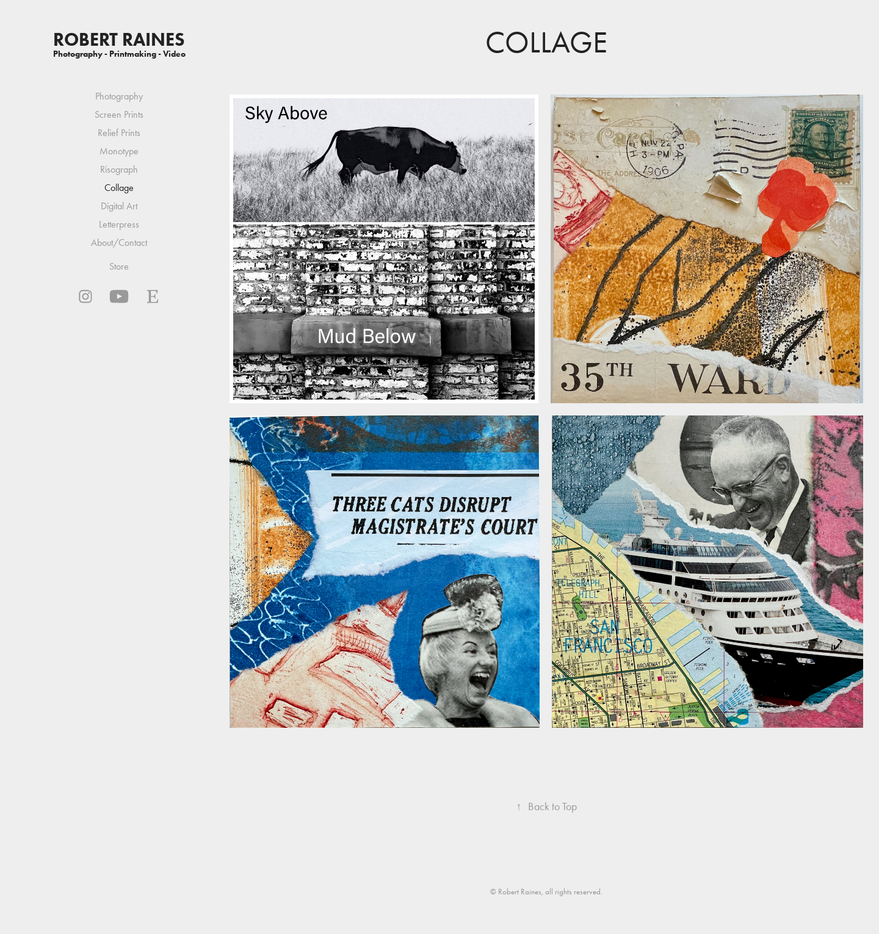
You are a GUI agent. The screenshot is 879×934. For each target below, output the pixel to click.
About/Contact (119, 242)
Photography (119, 96)
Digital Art (119, 206)
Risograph (119, 169)
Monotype (119, 151)
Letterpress (119, 224)
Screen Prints (119, 114)
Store (119, 266)
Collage (119, 187)
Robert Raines (119, 39)
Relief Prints (119, 132)
